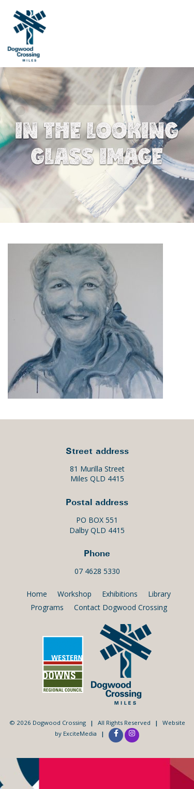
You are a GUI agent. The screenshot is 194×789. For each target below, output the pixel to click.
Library (159, 594)
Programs (47, 607)
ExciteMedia (80, 733)
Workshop (74, 594)
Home (36, 594)
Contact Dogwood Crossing (120, 607)
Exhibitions (120, 594)
